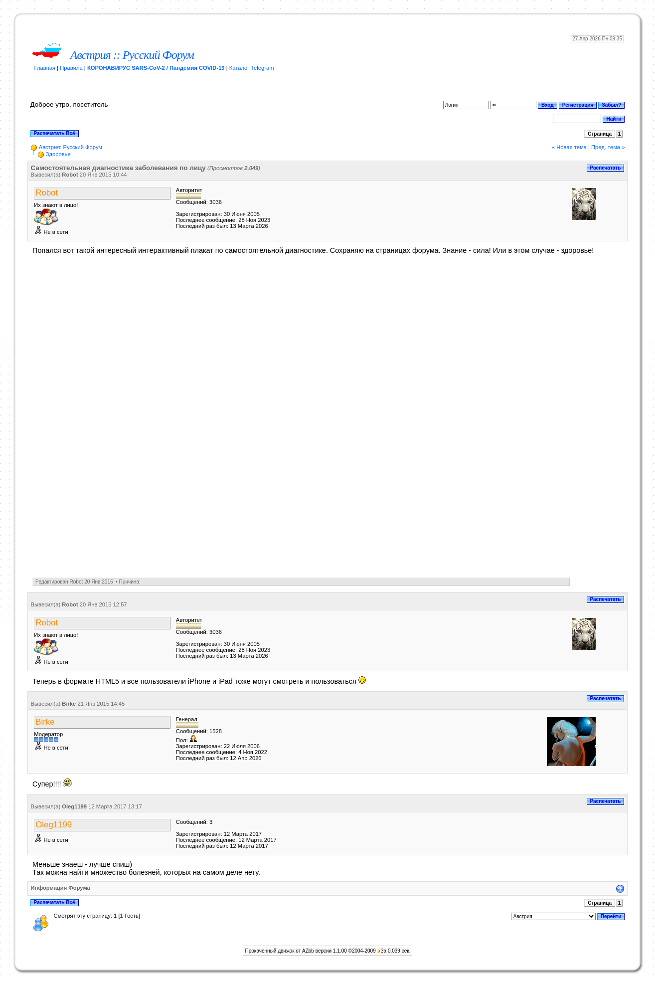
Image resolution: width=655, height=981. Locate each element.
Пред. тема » (608, 147)
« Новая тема (569, 147)
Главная (45, 68)
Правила (71, 68)
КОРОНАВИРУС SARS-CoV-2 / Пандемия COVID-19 (156, 68)
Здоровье (58, 154)
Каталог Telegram (251, 68)
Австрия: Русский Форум (70, 147)
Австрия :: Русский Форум (132, 54)
